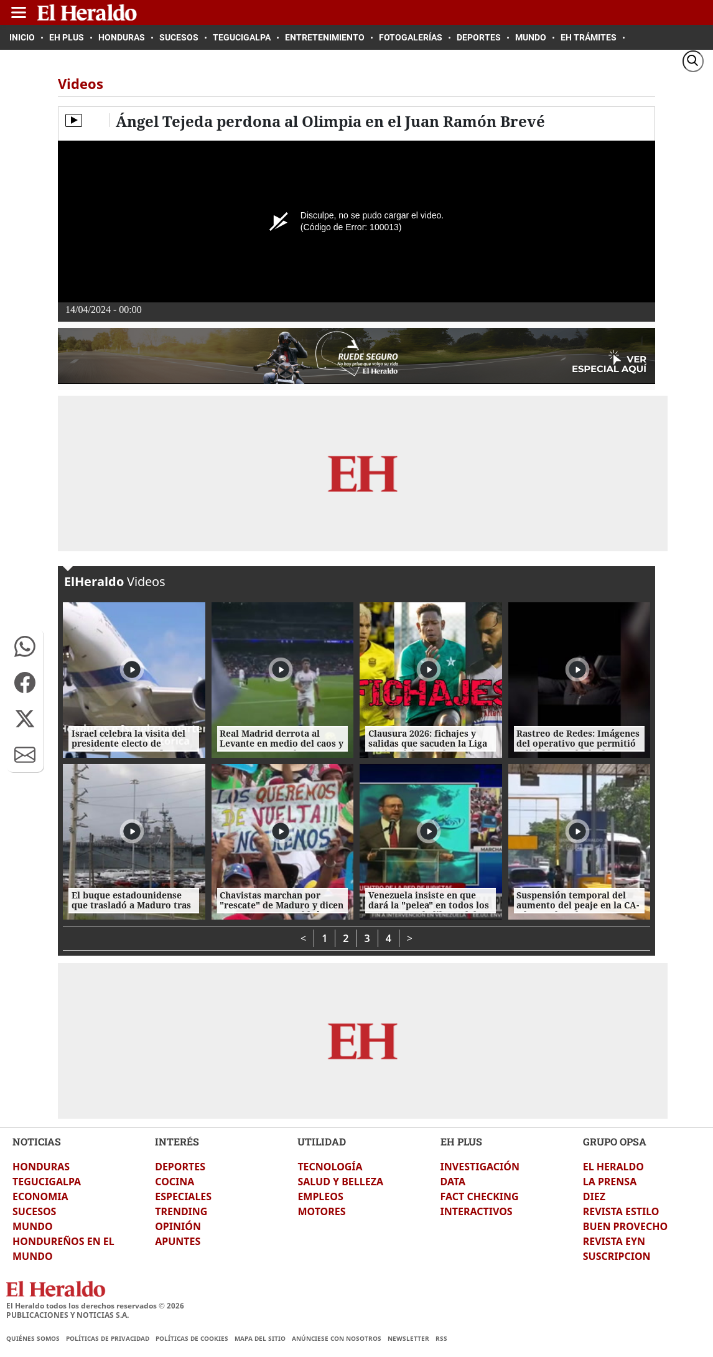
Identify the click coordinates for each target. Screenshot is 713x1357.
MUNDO (32, 1226)
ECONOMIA (40, 1196)
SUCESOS (34, 1211)
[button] (24, 646)
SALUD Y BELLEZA (340, 1181)
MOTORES (321, 1211)
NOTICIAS (36, 1141)
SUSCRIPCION (617, 1256)
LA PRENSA (609, 1181)
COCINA (174, 1181)
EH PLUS (461, 1141)
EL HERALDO (613, 1166)
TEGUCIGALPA (46, 1181)
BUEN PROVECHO (625, 1226)
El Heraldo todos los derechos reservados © (95, 1305)
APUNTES (177, 1241)
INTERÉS (177, 1141)
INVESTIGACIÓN (480, 1166)
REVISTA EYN (614, 1241)
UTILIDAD (321, 1141)
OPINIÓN (178, 1226)
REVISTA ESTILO (621, 1211)
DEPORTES (180, 1166)
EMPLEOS (320, 1196)
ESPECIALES (183, 1196)
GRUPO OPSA (614, 1141)
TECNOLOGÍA (329, 1166)
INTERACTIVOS (476, 1211)
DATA (453, 1181)
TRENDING (181, 1211)
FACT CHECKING (479, 1196)
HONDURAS (41, 1166)
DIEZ (594, 1196)
